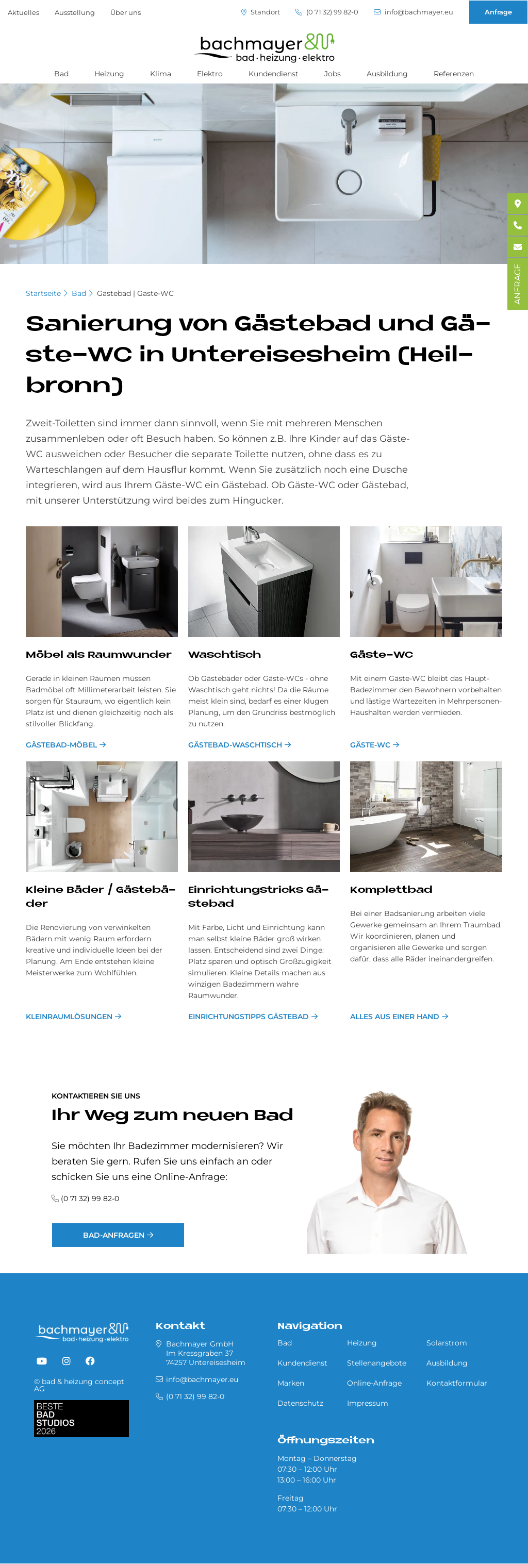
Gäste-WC (370, 745)
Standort (260, 12)
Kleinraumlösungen (69, 1016)
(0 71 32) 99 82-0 (326, 12)
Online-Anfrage (374, 1383)
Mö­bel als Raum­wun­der (99, 655)
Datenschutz (300, 1403)
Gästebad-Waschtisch (235, 745)
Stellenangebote (376, 1363)
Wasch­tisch (224, 655)
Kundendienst (274, 73)
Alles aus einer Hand (394, 1016)
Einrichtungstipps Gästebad (248, 1016)
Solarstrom (446, 1342)
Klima (160, 73)
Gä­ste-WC (382, 655)
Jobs (332, 73)
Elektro (210, 73)
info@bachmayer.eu (413, 12)
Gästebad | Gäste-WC (135, 293)
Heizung (109, 73)
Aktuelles (23, 12)
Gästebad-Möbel (61, 745)
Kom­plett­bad (391, 890)
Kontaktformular (456, 1383)
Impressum (367, 1403)
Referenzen (454, 73)
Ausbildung (387, 73)
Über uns (125, 12)
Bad (61, 73)
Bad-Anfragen (113, 1235)
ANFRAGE (517, 284)
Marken (290, 1383)
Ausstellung (75, 12)
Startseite (43, 293)
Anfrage (498, 12)
